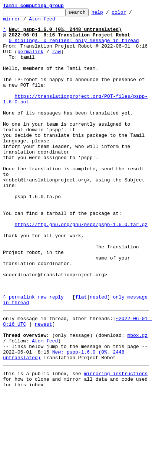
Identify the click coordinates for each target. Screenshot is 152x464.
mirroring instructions (116, 442)
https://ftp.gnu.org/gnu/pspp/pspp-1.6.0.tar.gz (81, 267)
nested (98, 354)
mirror (11, 22)
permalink (30, 60)
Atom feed (42, 22)
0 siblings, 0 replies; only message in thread (74, 47)
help (109, 14)
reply (56, 354)
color (130, 14)
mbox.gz (137, 398)
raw (56, 60)
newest (43, 385)
